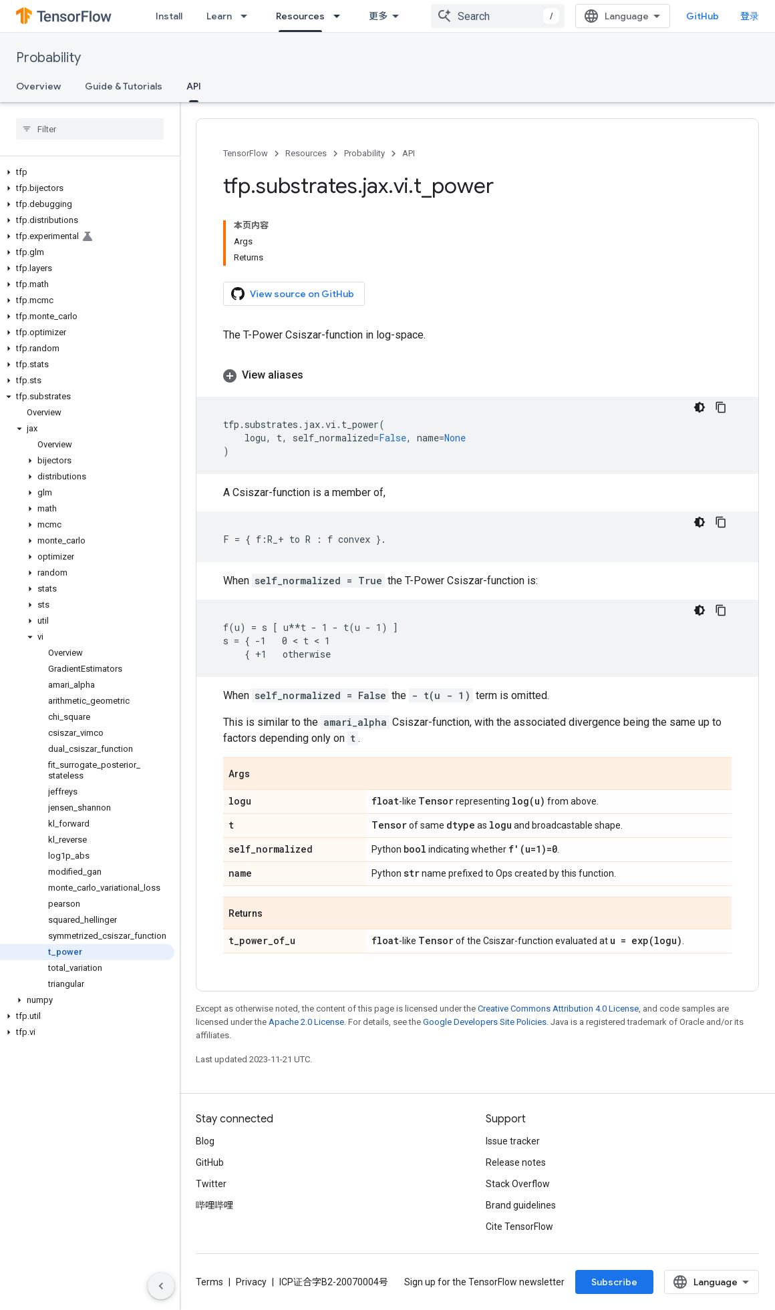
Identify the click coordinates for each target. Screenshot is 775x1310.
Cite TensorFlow (519, 1226)
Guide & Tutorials (123, 86)
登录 (749, 16)
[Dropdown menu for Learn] (248, 16)
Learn (219, 16)
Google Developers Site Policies (485, 1022)
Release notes (516, 1162)
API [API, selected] (193, 86)
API (408, 153)
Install (169, 16)
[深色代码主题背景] (699, 407)
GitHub (702, 16)
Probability (48, 57)
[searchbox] (90, 129)
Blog (205, 1141)
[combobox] (498, 16)
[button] (87, 172)
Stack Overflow (518, 1183)
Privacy (251, 1282)
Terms (209, 1282)
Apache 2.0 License (306, 1022)
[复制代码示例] (721, 407)
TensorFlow (245, 153)
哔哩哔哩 (214, 1205)
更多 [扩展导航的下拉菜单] (378, 16)
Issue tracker (513, 1141)
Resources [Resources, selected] (300, 16)
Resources (306, 153)
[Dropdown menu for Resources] (341, 16)
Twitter (211, 1183)
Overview (38, 86)
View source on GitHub (292, 293)
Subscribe (614, 1282)
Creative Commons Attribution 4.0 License (558, 1009)
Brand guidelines (521, 1205)
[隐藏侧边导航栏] (161, 1286)
